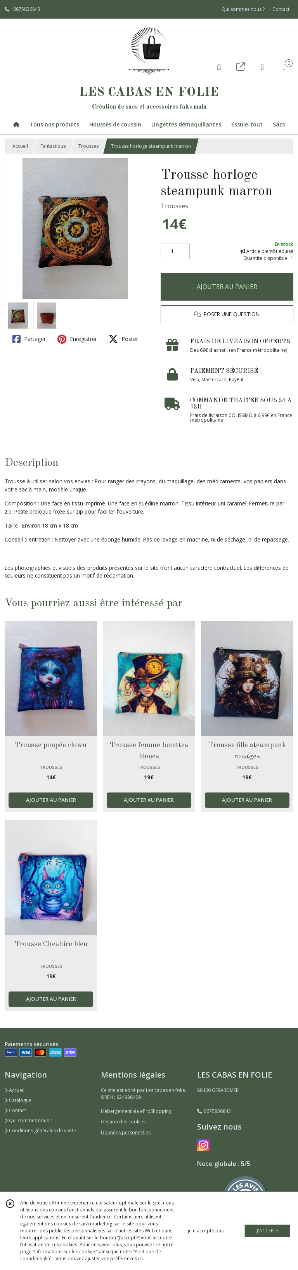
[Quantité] (175, 251)
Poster (123, 339)
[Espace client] (262, 66)
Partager (29, 339)
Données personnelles (126, 1132)
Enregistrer (77, 339)
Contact (280, 9)
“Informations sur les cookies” (65, 1251)
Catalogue (18, 1100)
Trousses (88, 146)
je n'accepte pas (206, 1230)
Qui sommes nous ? (28, 1120)
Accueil (20, 146)
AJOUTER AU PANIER (227, 286)
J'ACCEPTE (268, 1230)
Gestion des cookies (123, 1121)
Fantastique (53, 146)
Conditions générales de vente (40, 1130)
